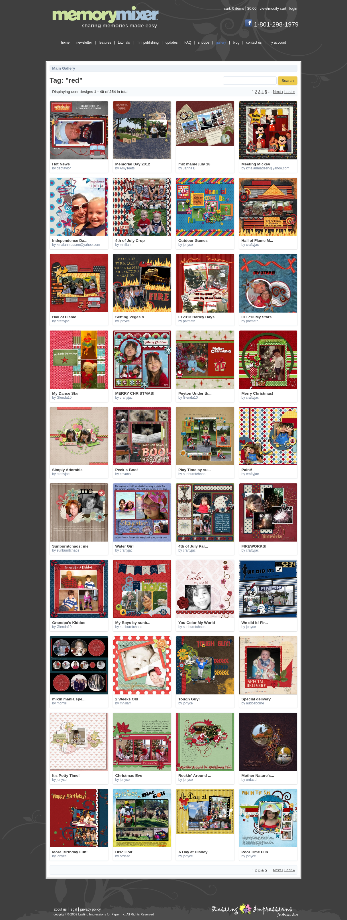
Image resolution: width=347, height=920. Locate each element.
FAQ (187, 42)
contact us (254, 42)
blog (236, 42)
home (65, 42)
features (105, 42)
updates (172, 42)
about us (60, 909)
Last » (289, 92)
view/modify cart (273, 8)
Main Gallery (63, 68)
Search (287, 80)
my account (277, 42)
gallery (221, 42)
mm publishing (148, 42)
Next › (278, 92)
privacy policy (90, 909)
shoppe (203, 42)
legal (73, 909)
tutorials (124, 42)
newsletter (84, 42)
